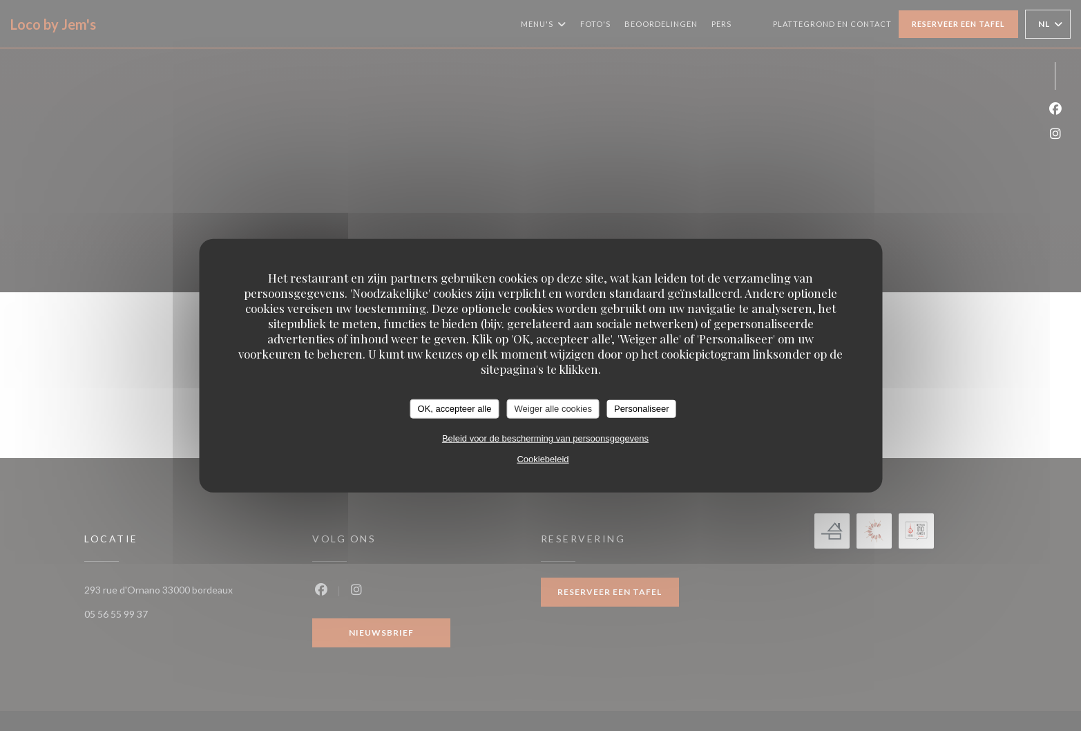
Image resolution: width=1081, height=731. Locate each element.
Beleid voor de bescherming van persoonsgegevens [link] (545, 438)
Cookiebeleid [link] (542, 458)
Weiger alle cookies (552, 409)
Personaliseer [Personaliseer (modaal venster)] (641, 409)
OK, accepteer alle (455, 409)
